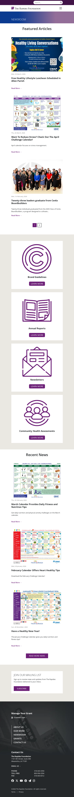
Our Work (19, 731)
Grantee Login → (19, 717)
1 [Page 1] (34, 225)
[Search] (48, 2)
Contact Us (20, 742)
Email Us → (16, 766)
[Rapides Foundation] (26, 8)
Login (1, 795)
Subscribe (21, 688)
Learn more (37, 283)
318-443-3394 (39, 771)
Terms (13, 792)
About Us (19, 727)
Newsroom (20, 734)
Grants (18, 738)
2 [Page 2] (39, 225)
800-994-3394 (39, 773)
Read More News (37, 656)
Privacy (21, 792)
